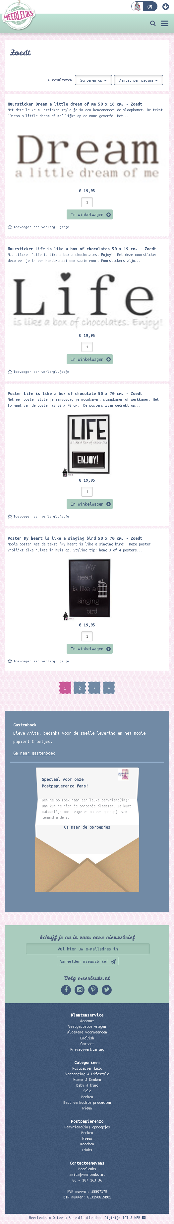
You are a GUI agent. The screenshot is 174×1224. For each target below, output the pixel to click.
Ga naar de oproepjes (87, 827)
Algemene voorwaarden (87, 1032)
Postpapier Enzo (87, 1068)
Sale (87, 1091)
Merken (87, 1097)
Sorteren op (93, 80)
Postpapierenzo (87, 1121)
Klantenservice (87, 1015)
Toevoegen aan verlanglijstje (41, 227)
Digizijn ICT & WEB (122, 1218)
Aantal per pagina (138, 80)
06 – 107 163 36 (87, 1180)
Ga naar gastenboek (34, 753)
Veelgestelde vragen (87, 1026)
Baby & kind (87, 1085)
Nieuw (87, 1108)
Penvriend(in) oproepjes (87, 1127)
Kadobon (87, 1144)
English (87, 1038)
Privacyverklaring (87, 1049)
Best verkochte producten (87, 1102)
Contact (87, 1044)
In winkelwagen (87, 214)
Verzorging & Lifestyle (87, 1074)
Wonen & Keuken (87, 1080)
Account (87, 1021)
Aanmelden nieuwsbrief (84, 961)
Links (87, 1150)
